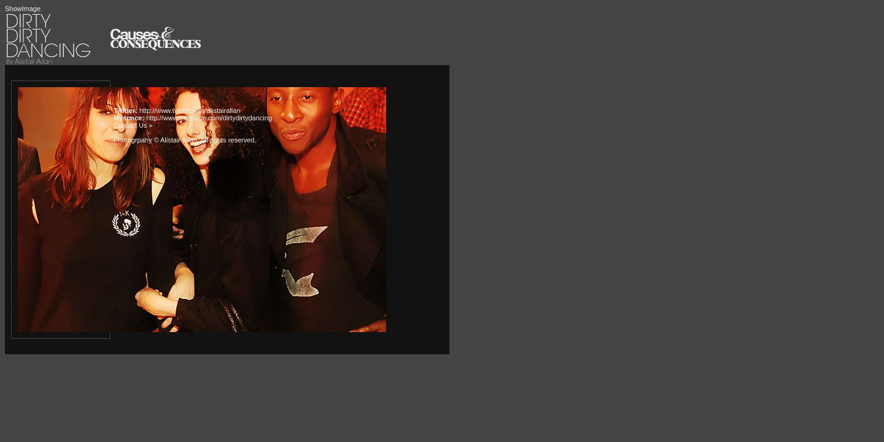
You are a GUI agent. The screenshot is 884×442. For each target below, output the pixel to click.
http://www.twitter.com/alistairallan (189, 110)
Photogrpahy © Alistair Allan (155, 140)
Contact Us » (133, 125)
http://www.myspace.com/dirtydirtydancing (209, 118)
